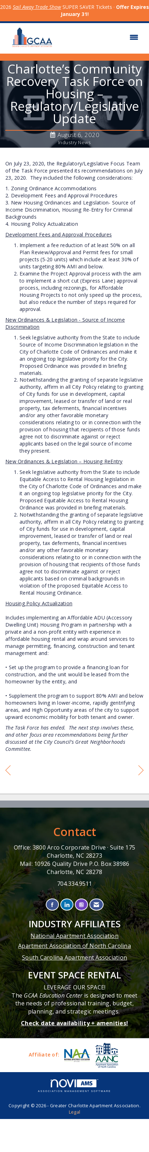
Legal (74, 1112)
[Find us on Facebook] (52, 905)
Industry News (74, 142)
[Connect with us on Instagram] (81, 905)
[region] (141, 771)
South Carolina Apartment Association (74, 957)
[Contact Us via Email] (96, 905)
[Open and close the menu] (100, 37)
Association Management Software (74, 1085)
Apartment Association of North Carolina (74, 946)
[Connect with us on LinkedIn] (66, 905)
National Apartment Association (74, 936)
